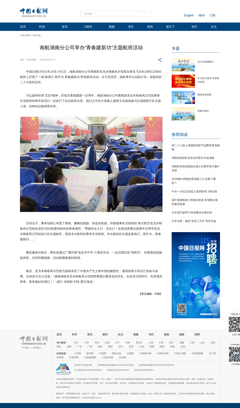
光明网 (60, 357)
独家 (181, 334)
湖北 (58, 346)
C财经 (88, 26)
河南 (212, 342)
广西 (90, 346)
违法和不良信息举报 (83, 365)
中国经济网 (162, 353)
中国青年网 (145, 353)
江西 (192, 342)
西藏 (152, 346)
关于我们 (26, 348)
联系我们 (37, 348)
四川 (120, 346)
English (189, 15)
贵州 (131, 346)
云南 (141, 346)
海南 (100, 346)
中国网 (102, 353)
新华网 (90, 353)
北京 (76, 342)
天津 (86, 342)
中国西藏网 (197, 353)
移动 (202, 15)
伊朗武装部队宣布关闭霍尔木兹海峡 (193, 157)
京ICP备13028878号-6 (144, 370)
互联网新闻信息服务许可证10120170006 (115, 365)
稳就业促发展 (205, 94)
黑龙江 (139, 342)
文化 (214, 26)
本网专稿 (36, 35)
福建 (182, 342)
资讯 (65, 26)
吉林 (128, 342)
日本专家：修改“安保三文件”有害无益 (194, 221)
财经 (105, 334)
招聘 (197, 334)
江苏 (161, 342)
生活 (120, 334)
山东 (202, 342)
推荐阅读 (180, 134)
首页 (23, 26)
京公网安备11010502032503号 (88, 370)
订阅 (212, 15)
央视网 (130, 353)
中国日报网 (25, 35)
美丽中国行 (203, 111)
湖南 (69, 346)
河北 (96, 342)
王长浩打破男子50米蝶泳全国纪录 (192, 212)
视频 (112, 26)
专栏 (131, 26)
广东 (79, 346)
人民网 (77, 353)
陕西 (162, 346)
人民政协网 (107, 357)
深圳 (182, 346)
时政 (42, 26)
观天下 (170, 26)
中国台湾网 (180, 353)
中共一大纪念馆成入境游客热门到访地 (194, 191)
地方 (195, 26)
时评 (74, 334)
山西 (107, 342)
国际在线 (116, 353)
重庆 (110, 346)
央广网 (212, 353)
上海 (150, 342)
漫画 (150, 26)
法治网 (122, 357)
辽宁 (117, 342)
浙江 (171, 342)
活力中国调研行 (206, 61)
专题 (176, 48)
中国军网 (73, 357)
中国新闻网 (90, 357)
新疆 (172, 346)
